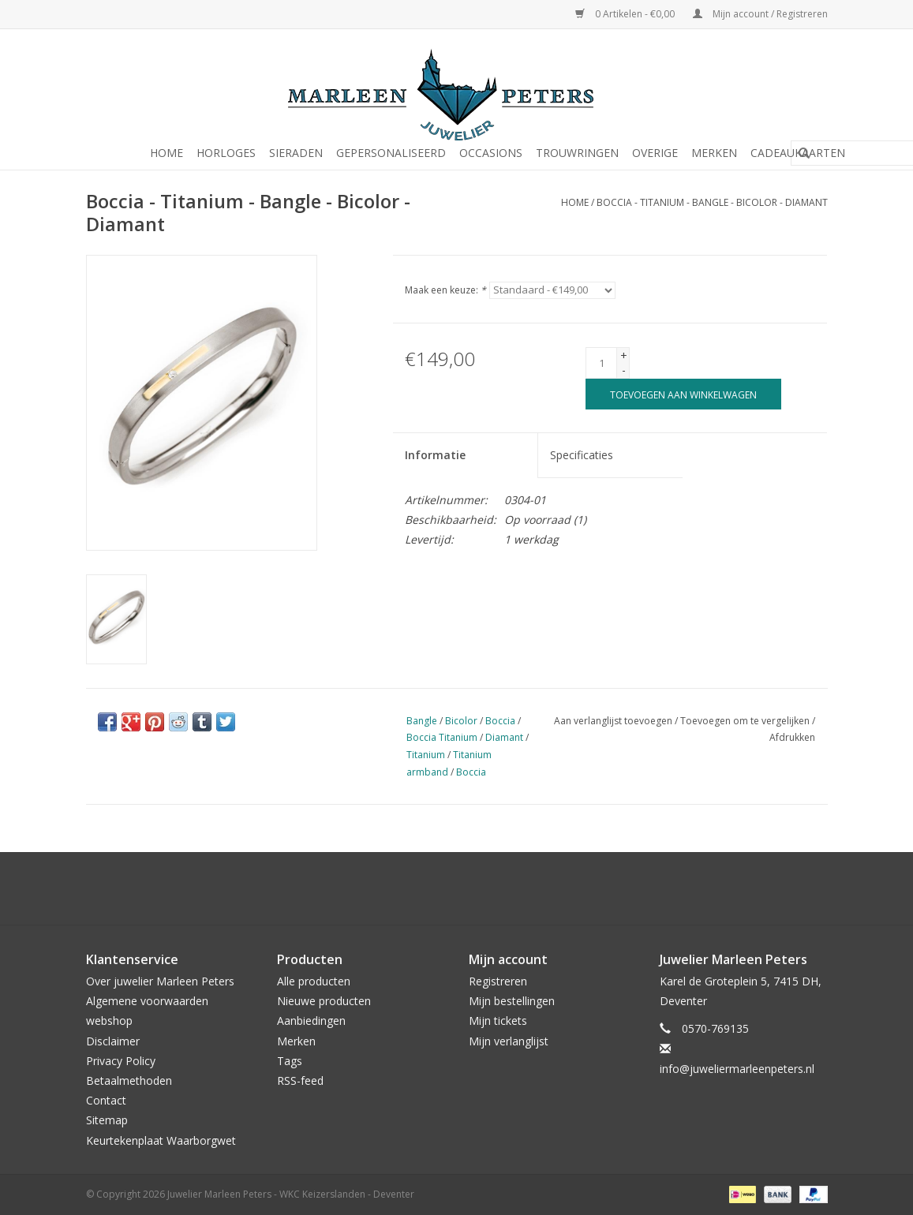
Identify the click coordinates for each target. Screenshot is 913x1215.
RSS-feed (300, 1080)
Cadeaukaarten (797, 152)
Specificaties (581, 454)
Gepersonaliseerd (391, 152)
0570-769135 (715, 1028)
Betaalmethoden (129, 1080)
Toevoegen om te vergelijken (746, 720)
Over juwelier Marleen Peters (160, 981)
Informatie (435, 454)
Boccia (500, 720)
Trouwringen (577, 152)
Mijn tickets (498, 1020)
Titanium (425, 754)
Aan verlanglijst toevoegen (613, 720)
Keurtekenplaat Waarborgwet (161, 1140)
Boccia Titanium (441, 737)
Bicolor (461, 720)
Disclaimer (113, 1041)
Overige (655, 152)
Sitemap (107, 1119)
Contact (106, 1100)
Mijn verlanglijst (508, 1041)
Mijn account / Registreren (760, 14)
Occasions (490, 152)
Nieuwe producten (324, 1000)
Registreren (498, 981)
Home (166, 152)
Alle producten (313, 981)
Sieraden (296, 152)
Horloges (226, 152)
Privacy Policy (120, 1060)
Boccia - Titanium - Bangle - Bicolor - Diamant (712, 202)
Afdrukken (792, 737)
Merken (714, 152)
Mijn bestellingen (512, 1000)
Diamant (504, 737)
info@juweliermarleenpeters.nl (737, 1068)
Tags (289, 1060)
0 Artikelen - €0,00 (626, 14)
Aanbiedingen (311, 1020)
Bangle (421, 720)
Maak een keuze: (445, 290)
